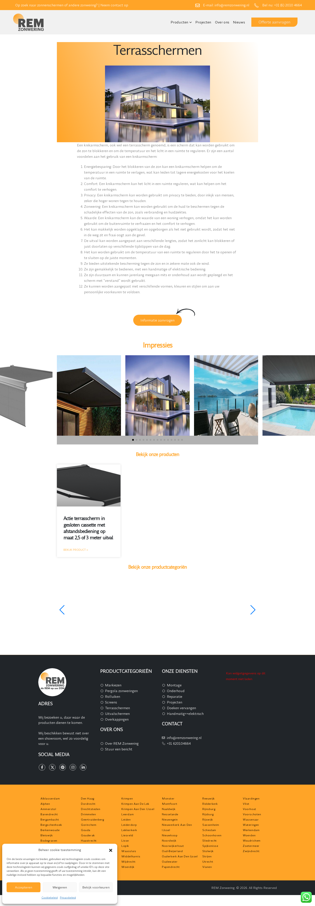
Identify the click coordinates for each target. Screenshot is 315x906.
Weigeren (59, 887)
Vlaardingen (251, 798)
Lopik (125, 845)
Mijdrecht (128, 861)
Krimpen (127, 798)
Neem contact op (114, 5)
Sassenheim (210, 824)
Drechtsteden (90, 809)
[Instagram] (73, 767)
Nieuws (239, 22)
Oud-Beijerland (172, 851)
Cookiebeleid (50, 897)
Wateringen (251, 824)
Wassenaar (251, 819)
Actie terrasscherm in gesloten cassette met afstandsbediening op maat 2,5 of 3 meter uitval (88, 528)
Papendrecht (171, 867)
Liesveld (127, 835)
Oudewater (169, 861)
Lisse (125, 840)
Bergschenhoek (51, 824)
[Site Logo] (28, 22)
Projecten (203, 22)
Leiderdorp (129, 824)
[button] (110, 850)
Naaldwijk (168, 809)
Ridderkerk (210, 803)
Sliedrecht (209, 840)
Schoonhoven (212, 835)
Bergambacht (49, 819)
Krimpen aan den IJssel (137, 809)
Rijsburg (208, 814)
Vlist (246, 803)
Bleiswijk (46, 835)
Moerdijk (128, 867)
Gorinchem (88, 824)
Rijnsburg (208, 809)
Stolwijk (208, 851)
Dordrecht (88, 803)
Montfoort (169, 803)
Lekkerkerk (129, 830)
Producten (179, 22)
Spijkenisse (210, 845)
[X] (52, 767)
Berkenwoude (50, 830)
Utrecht (207, 861)
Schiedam (209, 830)
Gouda (85, 830)
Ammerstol (48, 809)
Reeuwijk (208, 798)
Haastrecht (89, 840)
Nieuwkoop (169, 835)
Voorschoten (252, 814)
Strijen (207, 856)
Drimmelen (88, 814)
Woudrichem (252, 840)
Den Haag (87, 798)
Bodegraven (48, 840)
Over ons (222, 22)
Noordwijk (169, 840)
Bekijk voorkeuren (96, 887)
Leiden (126, 819)
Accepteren (23, 887)
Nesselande (170, 814)
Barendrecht (49, 814)
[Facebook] (42, 767)
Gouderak (88, 835)
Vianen (207, 867)
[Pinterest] (62, 767)
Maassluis (128, 851)
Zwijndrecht (251, 851)
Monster (168, 798)
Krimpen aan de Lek (135, 803)
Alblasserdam (50, 798)
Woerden (249, 835)
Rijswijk (207, 819)
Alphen (45, 803)
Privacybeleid (68, 897)
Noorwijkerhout (173, 845)
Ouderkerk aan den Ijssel (180, 856)
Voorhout (249, 809)
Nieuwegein (170, 819)
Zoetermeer (251, 845)
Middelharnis (130, 856)
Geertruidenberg (92, 819)
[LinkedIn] (83, 767)
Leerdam (127, 814)
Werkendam (251, 830)
